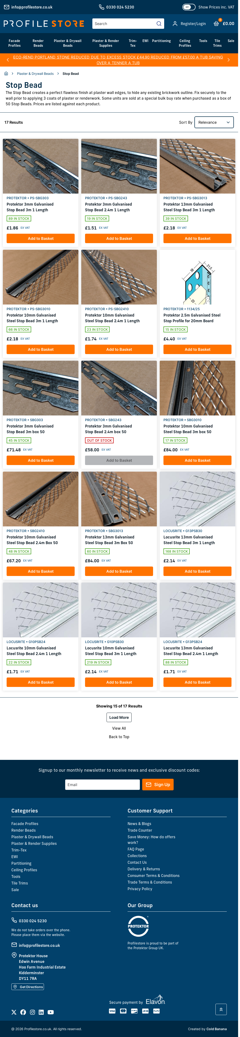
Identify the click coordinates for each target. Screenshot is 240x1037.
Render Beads (38, 43)
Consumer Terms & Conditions (154, 875)
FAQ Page (136, 849)
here (180, 60)
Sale (231, 41)
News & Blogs (139, 823)
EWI (145, 41)
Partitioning (161, 41)
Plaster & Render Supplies (105, 43)
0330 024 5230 (120, 7)
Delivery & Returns (144, 869)
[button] (8, 60)
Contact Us (137, 862)
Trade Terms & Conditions (150, 882)
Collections (137, 855)
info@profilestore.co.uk (31, 7)
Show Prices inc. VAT (216, 7)
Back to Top (119, 736)
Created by (207, 1029)
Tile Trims (217, 43)
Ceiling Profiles (185, 43)
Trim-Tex (133, 43)
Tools (203, 41)
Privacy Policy (140, 888)
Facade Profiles (14, 43)
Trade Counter (140, 830)
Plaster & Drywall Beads (67, 43)
